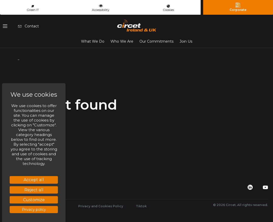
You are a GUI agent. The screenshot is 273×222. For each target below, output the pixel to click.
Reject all (33, 189)
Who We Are (121, 41)
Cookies (168, 8)
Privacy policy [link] (34, 209)
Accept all (34, 179)
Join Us (186, 41)
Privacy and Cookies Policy (100, 206)
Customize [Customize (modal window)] (34, 199)
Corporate (238, 7)
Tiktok (141, 206)
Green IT (33, 8)
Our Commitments (156, 41)
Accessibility (100, 7)
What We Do (92, 41)
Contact (28, 26)
